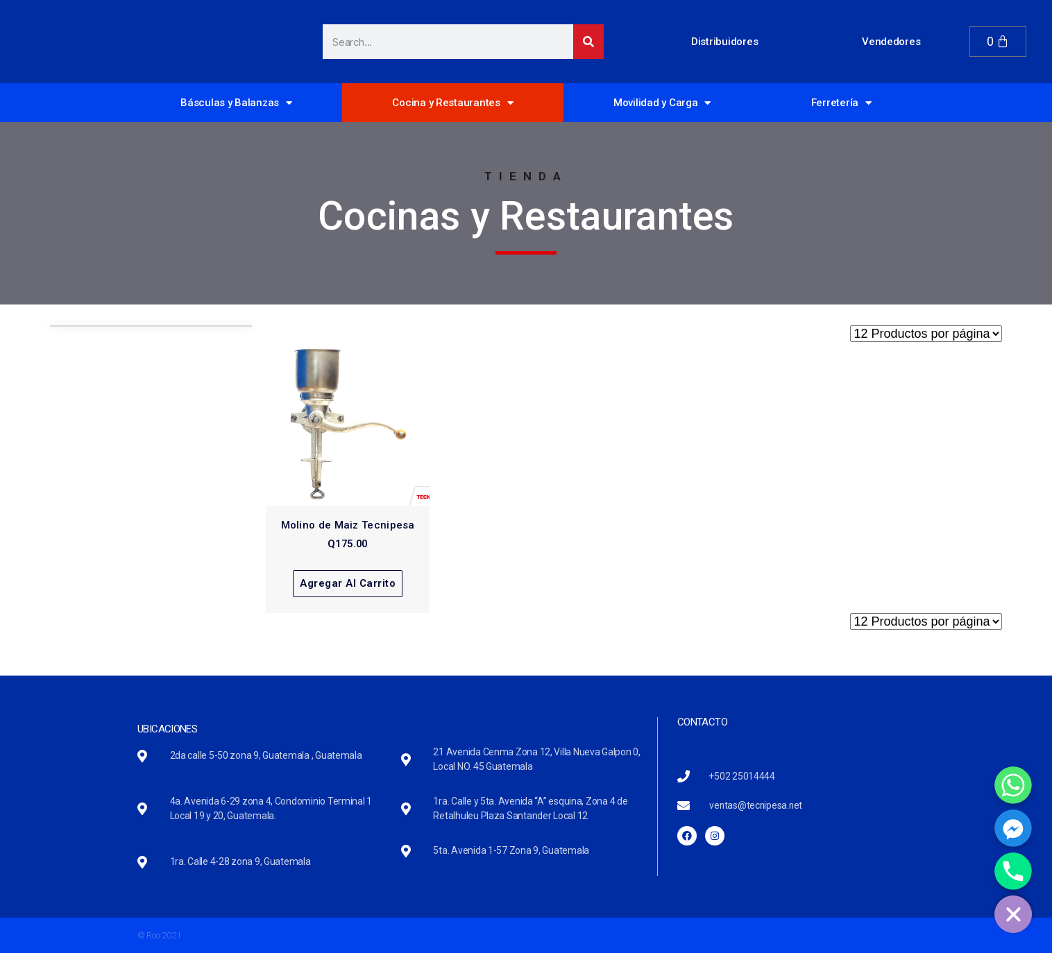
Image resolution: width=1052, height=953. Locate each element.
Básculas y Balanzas (236, 103)
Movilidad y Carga (662, 103)
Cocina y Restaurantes (452, 103)
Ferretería (841, 103)
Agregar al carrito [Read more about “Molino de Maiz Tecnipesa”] (348, 583)
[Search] (588, 41)
